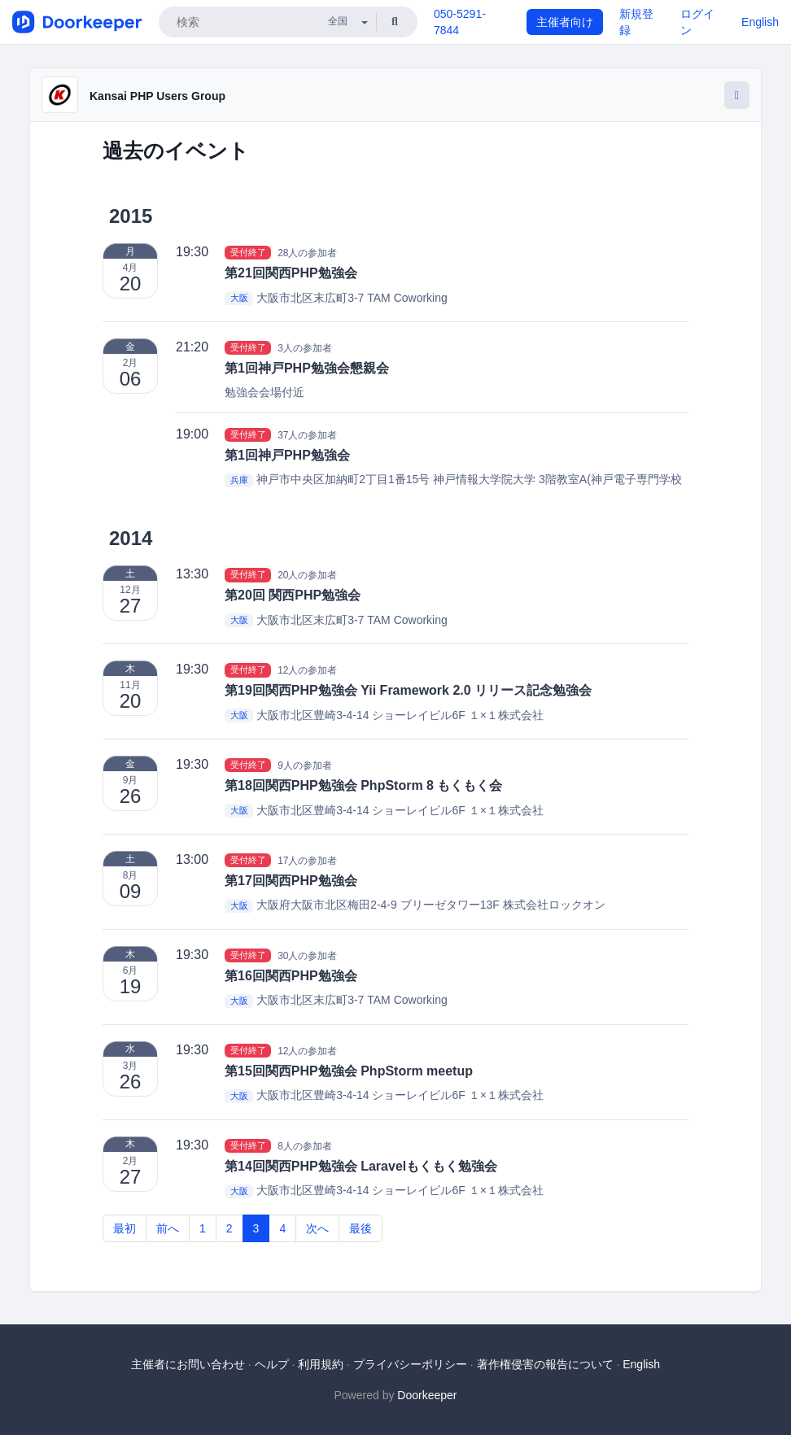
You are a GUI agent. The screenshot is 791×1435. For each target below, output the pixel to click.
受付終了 (248, 252)
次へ (317, 1228)
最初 (124, 1228)
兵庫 (239, 480)
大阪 (239, 298)
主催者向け (564, 21)
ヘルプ (272, 1364)
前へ (167, 1228)
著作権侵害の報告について (545, 1364)
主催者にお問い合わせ (188, 1364)
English (760, 21)
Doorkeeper (427, 1395)
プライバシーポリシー (410, 1364)
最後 (360, 1228)
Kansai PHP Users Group (157, 95)
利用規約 (320, 1364)
